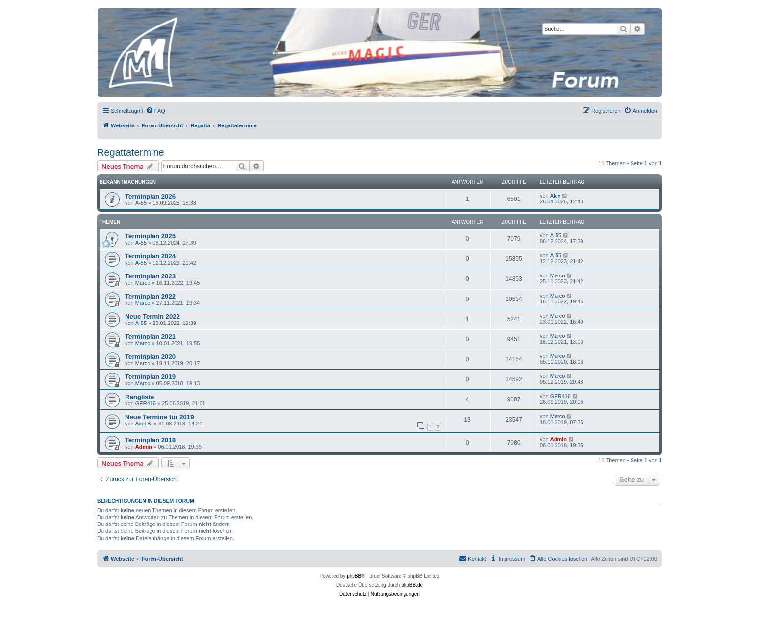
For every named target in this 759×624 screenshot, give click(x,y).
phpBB (354, 576)
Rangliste (139, 396)
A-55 (141, 203)
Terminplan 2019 (150, 376)
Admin (143, 446)
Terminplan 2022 (150, 296)
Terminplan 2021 (150, 336)
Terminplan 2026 (150, 196)
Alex (555, 196)
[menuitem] (155, 111)
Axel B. (143, 423)
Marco (143, 283)
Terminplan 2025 (150, 236)
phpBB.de (412, 585)
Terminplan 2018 (150, 440)
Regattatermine (130, 152)
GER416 (145, 403)
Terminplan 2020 (150, 356)
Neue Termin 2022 (152, 316)
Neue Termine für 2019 (159, 417)
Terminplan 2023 (150, 276)
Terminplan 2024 (150, 256)
